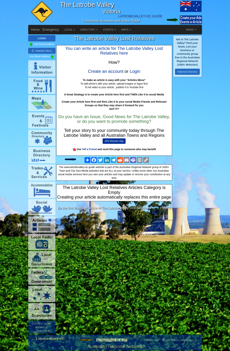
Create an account (105, 71)
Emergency (51, 29)
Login (135, 71)
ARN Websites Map (114, 141)
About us (186, 340)
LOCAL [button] (69, 29)
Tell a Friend (89, 149)
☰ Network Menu (42, 50)
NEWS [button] (191, 29)
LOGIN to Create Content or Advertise (41, 327)
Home (35, 29)
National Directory (187, 71)
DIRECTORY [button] (89, 29)
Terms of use (151, 340)
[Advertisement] (114, 241)
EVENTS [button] (109, 29)
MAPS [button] (126, 29)
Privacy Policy (170, 340)
